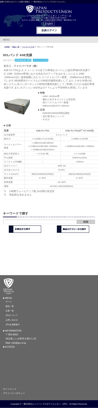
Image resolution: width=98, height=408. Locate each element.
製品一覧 (10, 306)
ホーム (9, 301)
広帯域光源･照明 (23, 60)
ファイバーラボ (28, 47)
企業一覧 (10, 311)
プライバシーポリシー (14, 393)
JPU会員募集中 (13, 324)
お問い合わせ (12, 320)
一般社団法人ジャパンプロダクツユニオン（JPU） (45, 404)
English (49, 23)
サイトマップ (9, 389)
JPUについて (12, 315)
